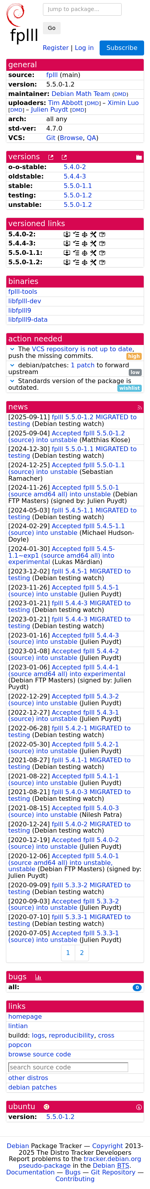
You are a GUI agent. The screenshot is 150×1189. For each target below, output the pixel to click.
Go (52, 28)
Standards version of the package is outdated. (75, 384)
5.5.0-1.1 (78, 186)
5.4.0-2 (75, 167)
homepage (25, 1016)
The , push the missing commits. (75, 352)
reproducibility (71, 1035)
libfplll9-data (28, 319)
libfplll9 (19, 310)
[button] (12, 349)
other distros (28, 1078)
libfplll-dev (24, 301)
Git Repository (113, 1172)
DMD (120, 94)
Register (56, 47)
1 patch (82, 365)
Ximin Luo (123, 103)
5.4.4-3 (75, 176)
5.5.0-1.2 (78, 195)
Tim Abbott (65, 103)
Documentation (30, 1172)
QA (91, 138)
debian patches (32, 1087)
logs (38, 1035)
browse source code (39, 1054)
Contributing (75, 1179)
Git (51, 138)
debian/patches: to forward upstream (75, 369)
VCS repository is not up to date (82, 349)
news (18, 406)
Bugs (73, 1172)
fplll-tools (22, 291)
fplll (52, 75)
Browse (71, 138)
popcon (19, 1045)
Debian (18, 1146)
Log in (84, 47)
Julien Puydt (49, 109)
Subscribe (121, 48)
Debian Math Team (81, 94)
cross (106, 1035)
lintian (18, 1026)
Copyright (107, 1146)
